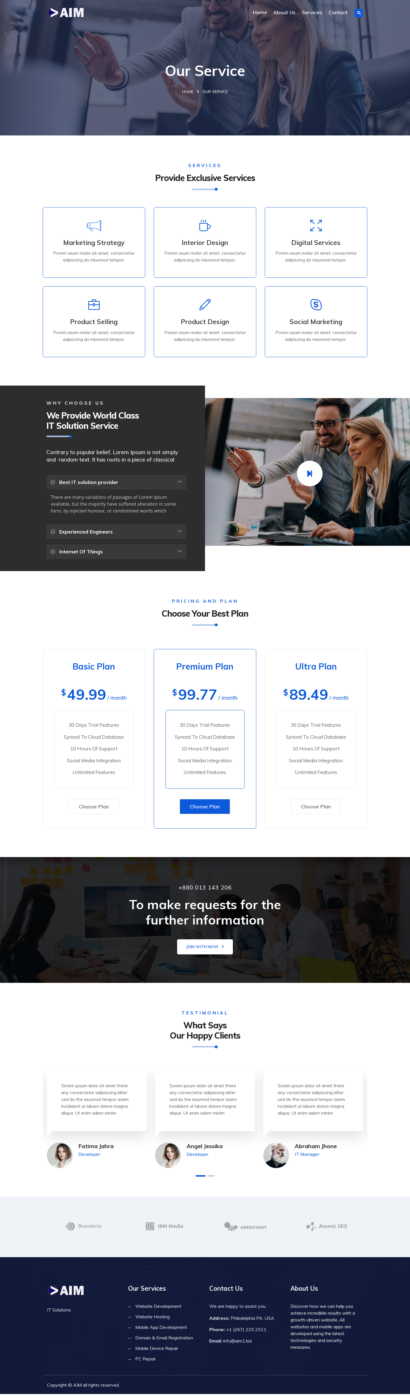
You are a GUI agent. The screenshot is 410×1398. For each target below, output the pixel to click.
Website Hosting (152, 1320)
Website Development (158, 1310)
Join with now (205, 950)
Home (260, 12)
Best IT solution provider (85, 484)
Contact (338, 12)
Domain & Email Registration (164, 1342)
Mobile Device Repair (156, 1352)
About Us (284, 12)
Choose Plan (94, 810)
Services (312, 12)
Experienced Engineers (82, 533)
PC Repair (145, 1363)
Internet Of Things (77, 553)
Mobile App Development (161, 1331)
